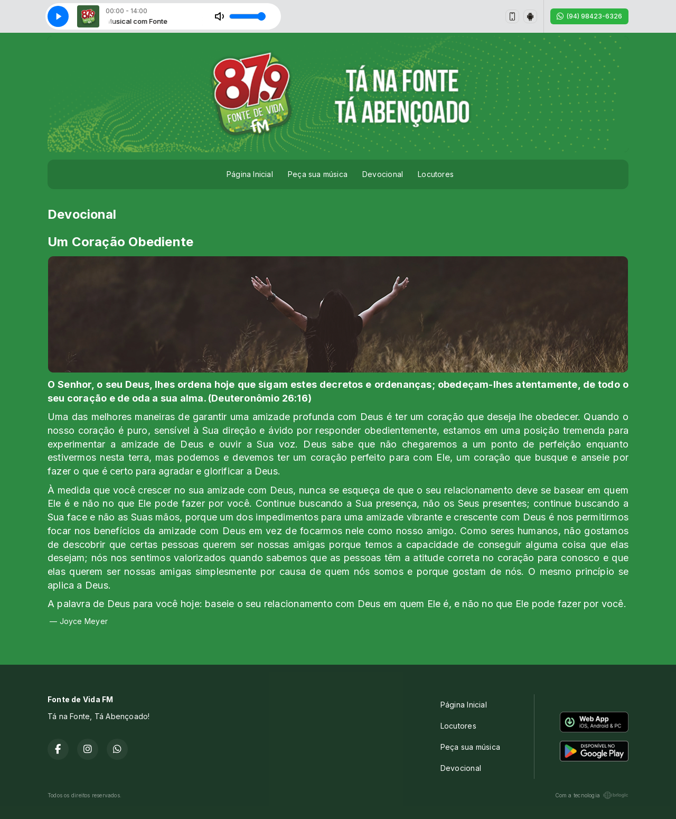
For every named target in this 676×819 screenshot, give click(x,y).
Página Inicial (250, 174)
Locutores (436, 174)
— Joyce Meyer (79, 621)
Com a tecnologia (591, 795)
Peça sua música (318, 174)
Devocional (382, 174)
